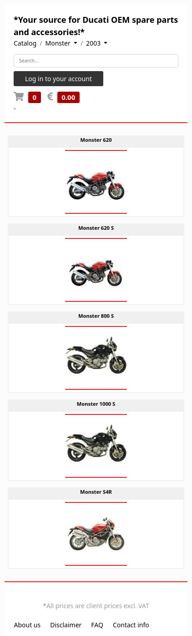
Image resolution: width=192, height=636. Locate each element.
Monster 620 (95, 139)
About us (27, 624)
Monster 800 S (96, 315)
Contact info (131, 624)
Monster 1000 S (96, 403)
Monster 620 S (96, 227)
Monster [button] (58, 43)
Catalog (25, 43)
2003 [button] (94, 43)
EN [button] (90, 596)
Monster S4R (96, 491)
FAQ (97, 624)
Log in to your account (58, 78)
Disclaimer (65, 624)
